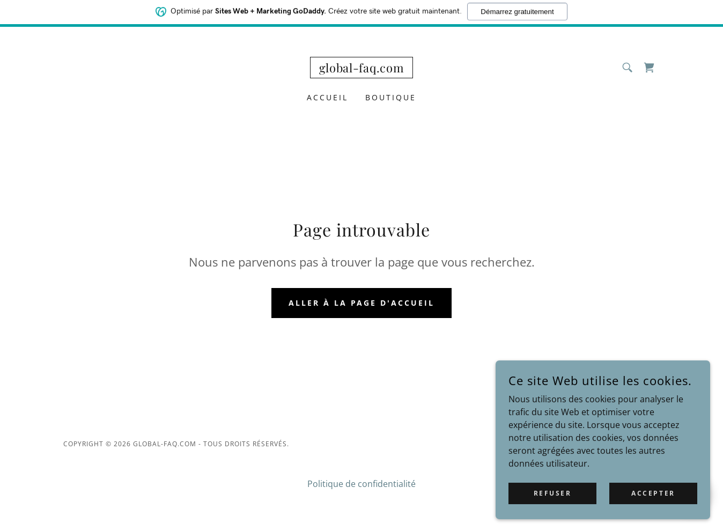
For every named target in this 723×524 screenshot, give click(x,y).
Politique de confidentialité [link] (361, 484)
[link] (362, 69)
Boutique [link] (390, 97)
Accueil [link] (327, 97)
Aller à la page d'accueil (362, 303)
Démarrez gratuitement (517, 10)
